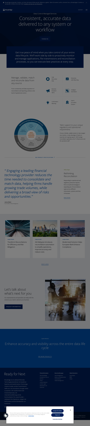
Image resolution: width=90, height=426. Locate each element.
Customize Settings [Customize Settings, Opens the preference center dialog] (57, 419)
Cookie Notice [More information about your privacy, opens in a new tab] (31, 416)
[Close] (70, 410)
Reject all (57, 415)
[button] (5, 415)
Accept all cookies (57, 411)
